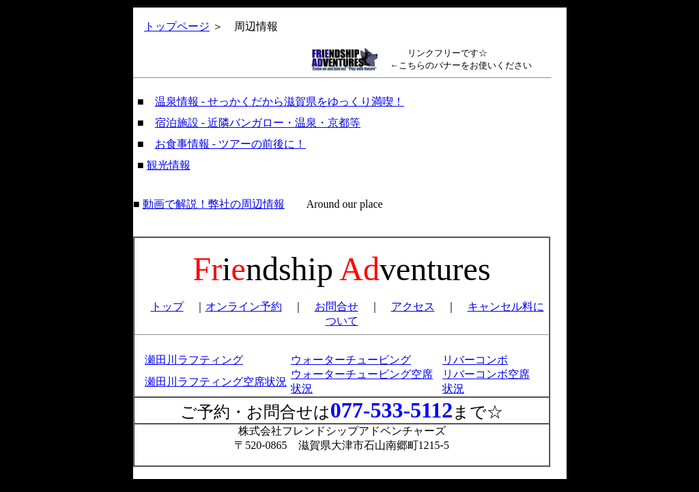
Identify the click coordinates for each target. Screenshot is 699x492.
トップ (167, 306)
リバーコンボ (475, 360)
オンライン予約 (243, 306)
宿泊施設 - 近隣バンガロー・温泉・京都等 (257, 122)
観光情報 (168, 165)
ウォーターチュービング (351, 360)
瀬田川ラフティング (194, 360)
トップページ (177, 26)
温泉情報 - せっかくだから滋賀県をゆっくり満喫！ (279, 101)
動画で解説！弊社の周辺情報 (214, 204)
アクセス (413, 306)
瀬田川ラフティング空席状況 (216, 381)
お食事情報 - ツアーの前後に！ (230, 144)
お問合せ (336, 306)
